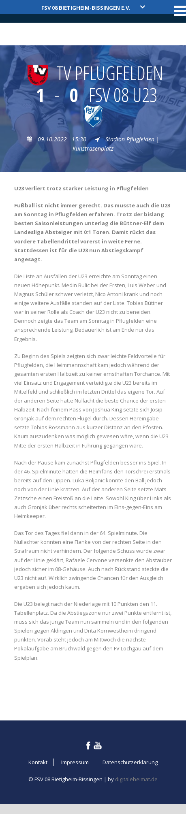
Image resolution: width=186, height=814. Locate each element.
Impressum (75, 762)
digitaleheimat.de (136, 779)
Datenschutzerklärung (130, 762)
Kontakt (37, 762)
